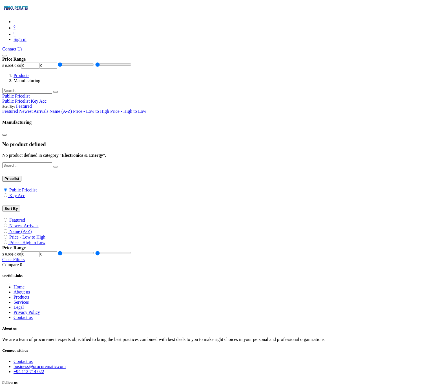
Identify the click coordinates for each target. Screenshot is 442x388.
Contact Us (12, 49)
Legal (19, 307)
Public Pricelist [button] (16, 96)
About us (22, 292)
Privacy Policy (27, 312)
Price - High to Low (27, 242)
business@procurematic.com (40, 366)
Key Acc (17, 195)
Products (21, 75)
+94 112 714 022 (29, 371)
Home (19, 287)
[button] (24, 106)
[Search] (55, 92)
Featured (17, 220)
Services (21, 302)
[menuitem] (16, 101)
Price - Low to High (27, 237)
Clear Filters (13, 259)
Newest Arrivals (24, 225)
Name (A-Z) (20, 231)
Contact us (23, 317)
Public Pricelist (23, 190)
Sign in (20, 39)
